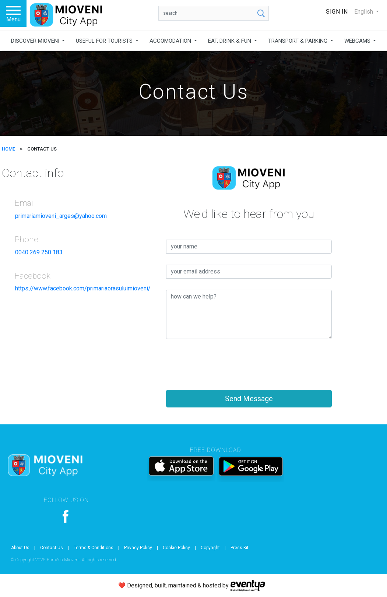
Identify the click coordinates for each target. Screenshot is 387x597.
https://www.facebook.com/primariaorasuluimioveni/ (83, 288)
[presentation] (222, 364)
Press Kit (240, 547)
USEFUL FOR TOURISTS (105, 41)
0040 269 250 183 (39, 252)
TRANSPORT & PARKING (298, 41)
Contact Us (51, 547)
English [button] (364, 11)
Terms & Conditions (93, 547)
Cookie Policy (176, 547)
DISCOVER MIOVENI (36, 41)
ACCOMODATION (171, 41)
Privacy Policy (138, 547)
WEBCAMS (358, 41)
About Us (20, 547)
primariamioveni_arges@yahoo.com (61, 215)
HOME (8, 149)
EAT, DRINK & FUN (230, 41)
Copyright (210, 547)
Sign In (337, 11)
